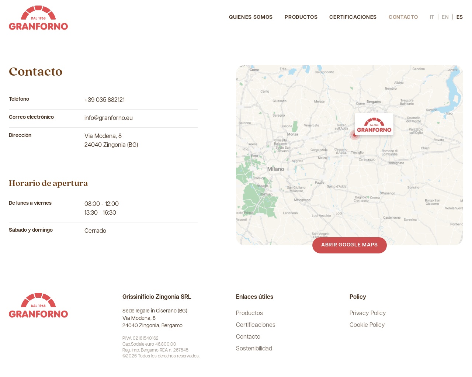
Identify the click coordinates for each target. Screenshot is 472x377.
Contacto (403, 17)
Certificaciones (353, 17)
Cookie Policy (367, 325)
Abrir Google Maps (349, 245)
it (432, 17)
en (445, 17)
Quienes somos (251, 17)
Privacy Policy (368, 314)
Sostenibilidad (254, 349)
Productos (301, 17)
